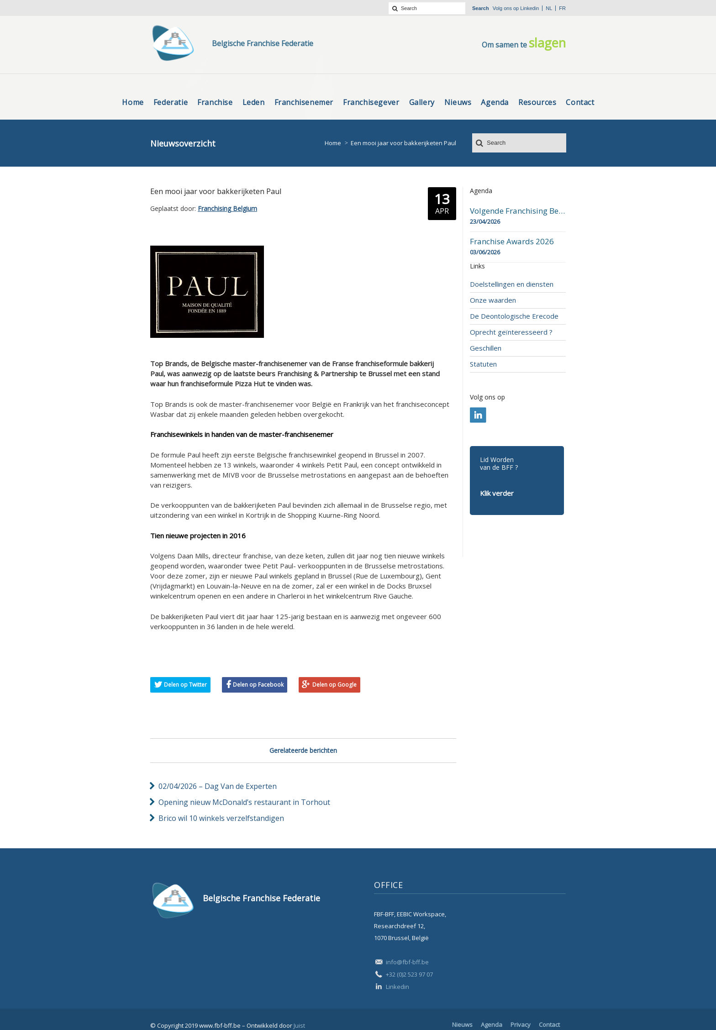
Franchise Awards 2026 (512, 241)
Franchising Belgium (227, 208)
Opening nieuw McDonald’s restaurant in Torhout (244, 802)
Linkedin (529, 8)
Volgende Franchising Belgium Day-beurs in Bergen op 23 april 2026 (518, 211)
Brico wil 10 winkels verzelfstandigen (221, 818)
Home (333, 143)
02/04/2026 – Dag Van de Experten (217, 786)
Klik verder (497, 493)
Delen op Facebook (258, 684)
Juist (299, 1025)
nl (549, 8)
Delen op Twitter (185, 684)
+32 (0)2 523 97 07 (409, 974)
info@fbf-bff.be (407, 962)
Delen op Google (334, 684)
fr (562, 8)
